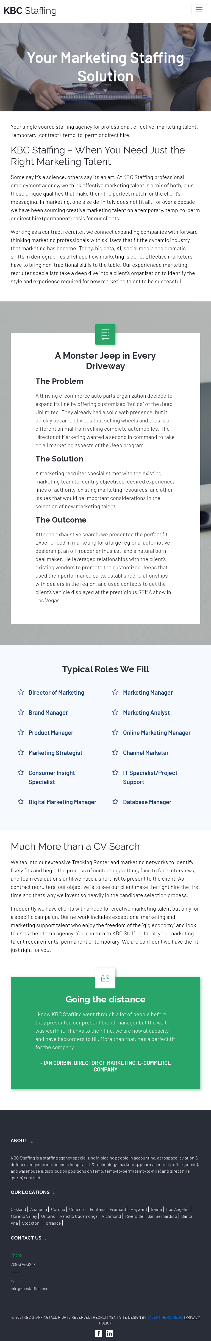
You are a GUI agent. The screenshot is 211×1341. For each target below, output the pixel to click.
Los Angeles (178, 1209)
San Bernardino (162, 1216)
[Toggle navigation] (199, 9)
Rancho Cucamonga (79, 1216)
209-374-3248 (23, 1264)
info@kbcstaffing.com (30, 1288)
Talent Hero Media (165, 1317)
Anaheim (38, 1209)
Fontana (98, 1209)
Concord (77, 1209)
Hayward (139, 1209)
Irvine (156, 1209)
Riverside (134, 1216)
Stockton (31, 1222)
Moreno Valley (24, 1216)
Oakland (18, 1209)
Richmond (111, 1216)
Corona (58, 1209)
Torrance (52, 1222)
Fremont (118, 1209)
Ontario (48, 1216)
